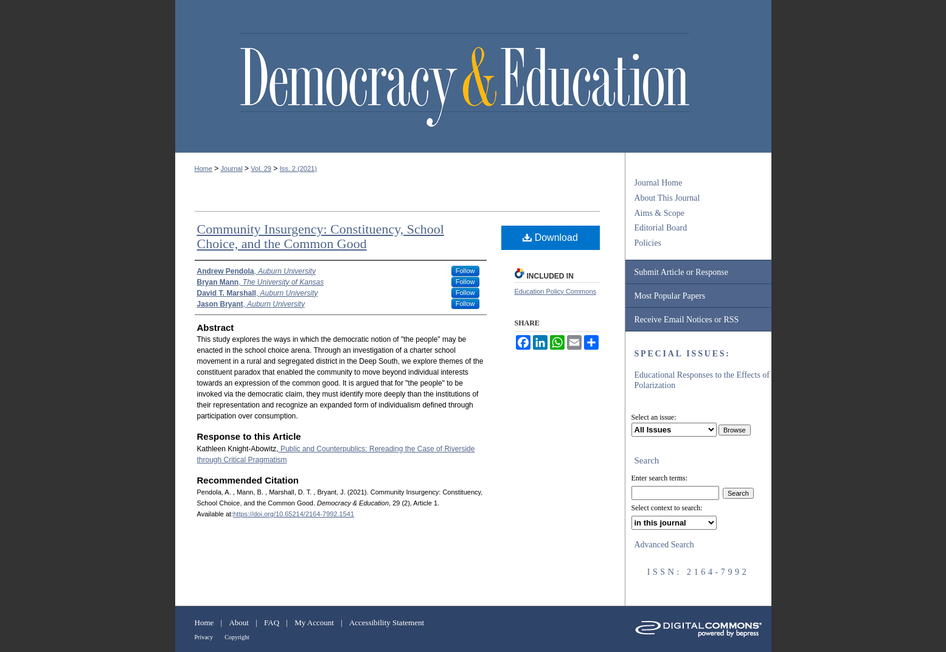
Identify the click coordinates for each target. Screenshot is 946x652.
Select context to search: (667, 508)
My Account (314, 622)
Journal (232, 168)
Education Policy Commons (556, 291)
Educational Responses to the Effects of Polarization (702, 380)
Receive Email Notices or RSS (687, 319)
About (239, 622)
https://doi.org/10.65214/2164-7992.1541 (293, 514)
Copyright (236, 637)
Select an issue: (653, 417)
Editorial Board (661, 227)
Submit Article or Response (681, 272)
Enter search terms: (659, 478)
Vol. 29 (261, 168)
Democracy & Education (464, 80)
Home (203, 168)
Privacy (204, 637)
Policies (648, 243)
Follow (465, 270)
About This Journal (667, 198)
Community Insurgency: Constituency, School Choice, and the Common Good (320, 236)
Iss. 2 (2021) (298, 168)
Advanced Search (664, 544)
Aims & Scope (659, 213)
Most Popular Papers (670, 295)
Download (550, 237)
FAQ (271, 622)
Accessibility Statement (386, 622)
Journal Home (659, 182)
